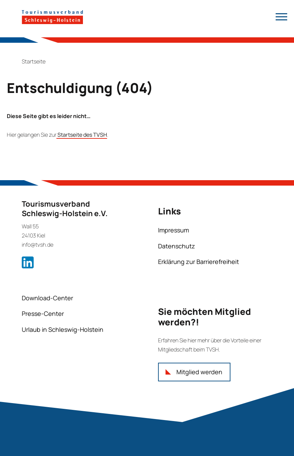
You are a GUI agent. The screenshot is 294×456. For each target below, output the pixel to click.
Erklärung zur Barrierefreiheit (198, 262)
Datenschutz (176, 246)
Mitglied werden (199, 372)
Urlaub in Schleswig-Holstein (62, 329)
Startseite (34, 61)
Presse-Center (43, 313)
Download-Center (47, 298)
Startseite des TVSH (81, 134)
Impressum (173, 230)
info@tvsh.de (37, 244)
